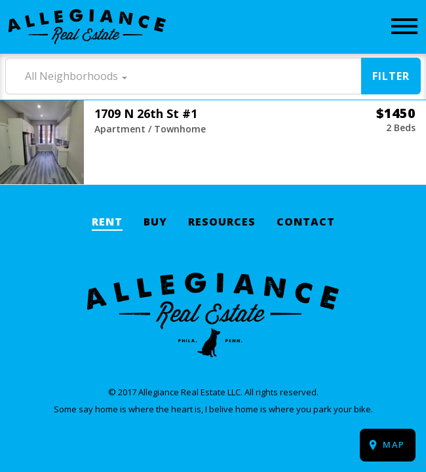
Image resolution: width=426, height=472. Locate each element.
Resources (222, 222)
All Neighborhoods (71, 76)
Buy (155, 222)
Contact (306, 222)
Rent (107, 222)
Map (394, 444)
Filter (391, 76)
